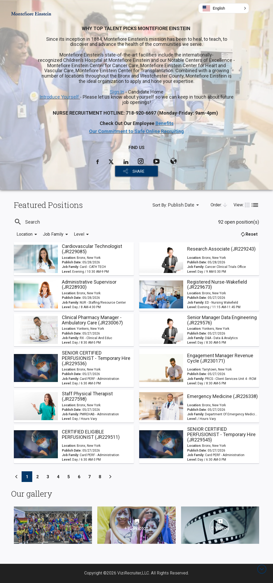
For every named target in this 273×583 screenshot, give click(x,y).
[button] (224, 8)
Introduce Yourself (59, 97)
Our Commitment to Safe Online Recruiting (136, 131)
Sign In (117, 92)
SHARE (138, 171)
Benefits (164, 123)
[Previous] (16, 476)
